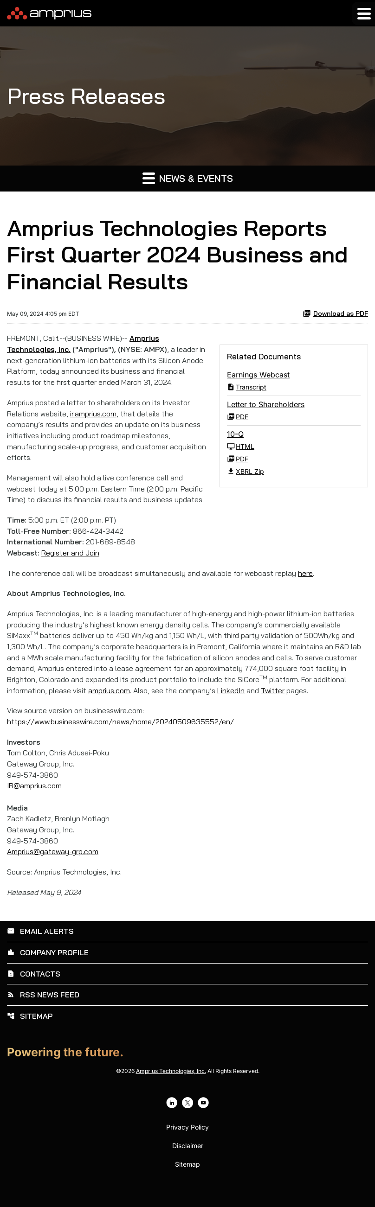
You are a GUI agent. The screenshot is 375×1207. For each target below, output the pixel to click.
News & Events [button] (187, 178)
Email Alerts (40, 949)
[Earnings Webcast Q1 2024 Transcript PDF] (294, 381)
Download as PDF (335, 314)
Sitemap (29, 1032)
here (308, 587)
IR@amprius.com (34, 802)
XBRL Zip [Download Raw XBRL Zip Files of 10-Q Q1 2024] (245, 472)
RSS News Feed (43, 1011)
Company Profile (48, 970)
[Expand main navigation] (363, 13)
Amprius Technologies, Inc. (171, 1087)
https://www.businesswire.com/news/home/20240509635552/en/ (123, 737)
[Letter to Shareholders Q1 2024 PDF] (294, 411)
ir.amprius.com (94, 415)
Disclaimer (187, 1162)
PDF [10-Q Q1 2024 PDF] (237, 459)
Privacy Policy (187, 1143)
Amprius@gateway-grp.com (53, 869)
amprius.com (110, 706)
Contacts (33, 991)
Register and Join (71, 567)
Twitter (276, 706)
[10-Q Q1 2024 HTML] (294, 441)
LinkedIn (233, 706)
